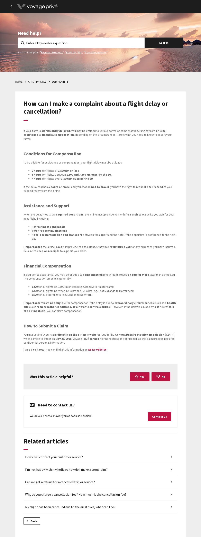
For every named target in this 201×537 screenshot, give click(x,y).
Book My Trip (74, 52)
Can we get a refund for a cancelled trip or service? (60, 482)
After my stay (37, 81)
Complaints (60, 81)
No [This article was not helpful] (163, 377)
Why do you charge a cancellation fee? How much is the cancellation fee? (75, 494)
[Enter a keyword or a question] (81, 42)
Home (18, 81)
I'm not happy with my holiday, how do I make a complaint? (66, 469)
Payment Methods (52, 52)
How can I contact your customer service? (54, 457)
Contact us (159, 417)
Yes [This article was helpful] (142, 377)
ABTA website (97, 349)
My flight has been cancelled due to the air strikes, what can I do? (70, 507)
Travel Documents (96, 52)
